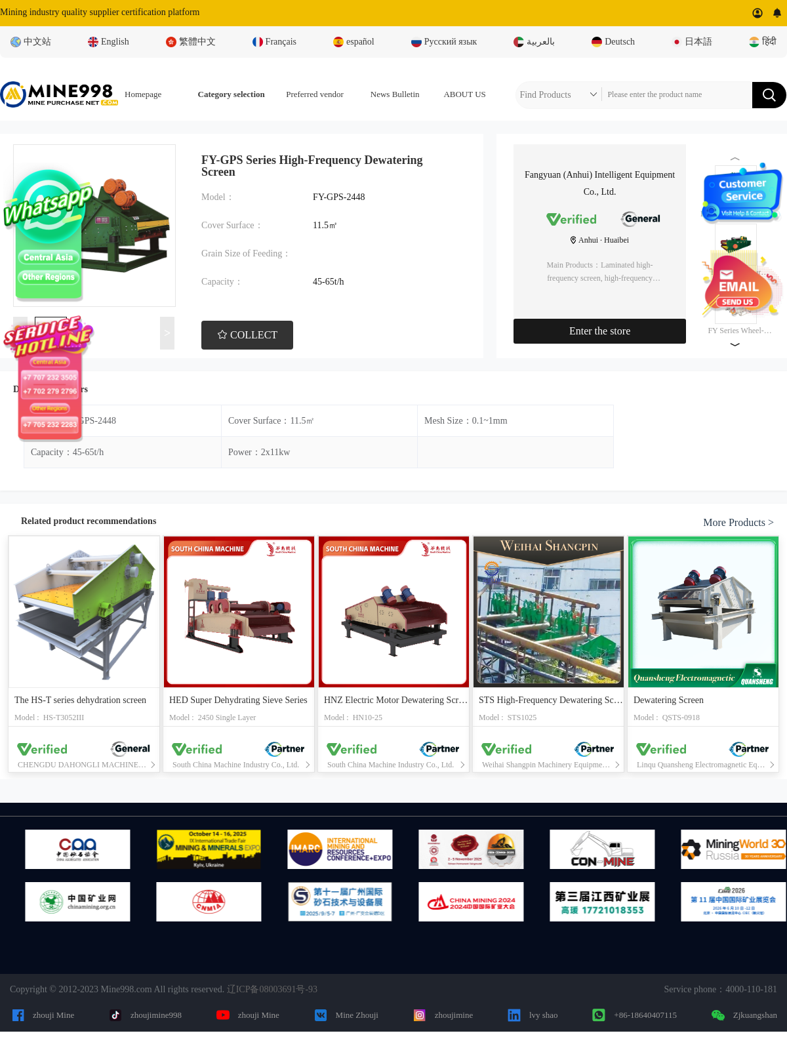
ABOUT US (464, 94)
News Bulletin (395, 94)
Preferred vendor (315, 94)
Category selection (231, 94)
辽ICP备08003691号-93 (272, 989)
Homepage (143, 94)
